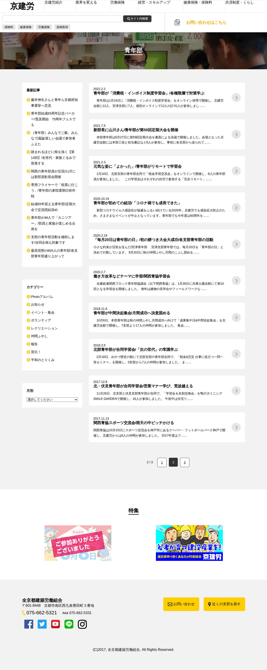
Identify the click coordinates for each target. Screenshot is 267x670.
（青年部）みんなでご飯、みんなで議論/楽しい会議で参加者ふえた (54, 138)
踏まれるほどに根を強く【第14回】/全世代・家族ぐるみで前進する (53, 157)
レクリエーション (44, 328)
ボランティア (41, 320)
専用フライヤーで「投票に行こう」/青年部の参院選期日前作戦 (54, 190)
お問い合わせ (184, 604)
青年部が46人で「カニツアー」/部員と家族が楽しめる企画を (53, 223)
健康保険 (25, 27)
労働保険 (44, 27)
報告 (34, 344)
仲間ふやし (39, 336)
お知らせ (37, 304)
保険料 (8, 27)
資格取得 (62, 27)
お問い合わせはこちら (206, 22)
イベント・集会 (42, 312)
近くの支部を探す (226, 604)
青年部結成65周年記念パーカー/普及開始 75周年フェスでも (53, 119)
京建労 (22, 6)
